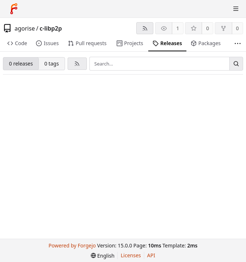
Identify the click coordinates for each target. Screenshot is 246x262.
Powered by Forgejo (72, 245)
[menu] (102, 255)
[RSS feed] (144, 28)
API (151, 255)
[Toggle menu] (235, 8)
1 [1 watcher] (177, 28)
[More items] (237, 43)
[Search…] (236, 64)
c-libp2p (51, 28)
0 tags (51, 63)
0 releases (21, 63)
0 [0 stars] (207, 28)
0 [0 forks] (237, 28)
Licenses (131, 255)
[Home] (14, 8)
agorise (25, 28)
